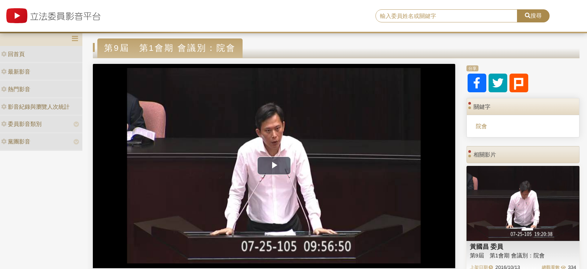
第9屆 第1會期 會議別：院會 (507, 255)
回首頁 (13, 54)
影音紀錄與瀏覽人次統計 (35, 106)
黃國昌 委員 (487, 246)
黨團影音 (15, 141)
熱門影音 (15, 89)
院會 (481, 126)
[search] (446, 16)
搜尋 (533, 15)
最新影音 (15, 71)
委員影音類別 (21, 124)
